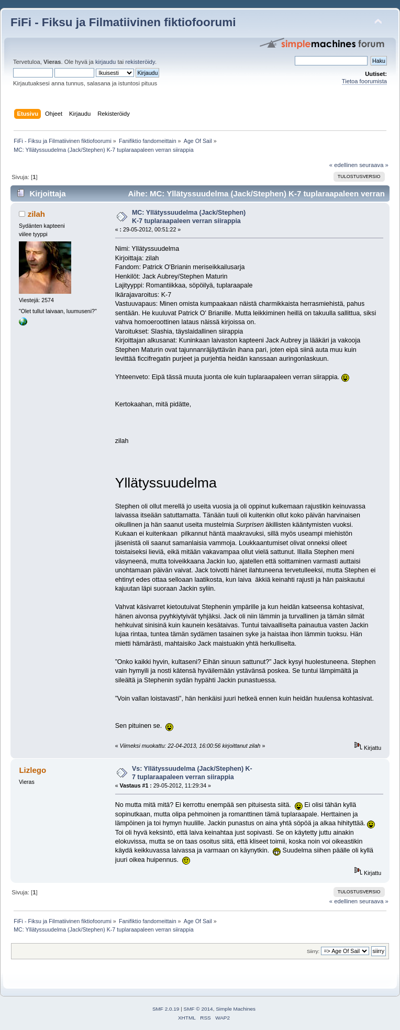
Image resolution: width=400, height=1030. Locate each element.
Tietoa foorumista (364, 81)
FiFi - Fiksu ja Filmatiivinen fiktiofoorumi (123, 22)
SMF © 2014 (198, 1009)
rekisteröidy (140, 62)
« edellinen (343, 165)
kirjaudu (105, 62)
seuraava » (373, 165)
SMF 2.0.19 (166, 1009)
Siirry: (313, 951)
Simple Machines (235, 1009)
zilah (36, 213)
